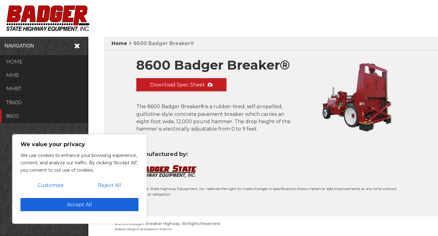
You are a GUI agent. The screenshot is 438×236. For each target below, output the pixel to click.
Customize (51, 185)
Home (14, 62)
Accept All (79, 204)
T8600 (14, 102)
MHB (12, 75)
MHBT (13, 89)
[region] (79, 179)
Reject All (109, 185)
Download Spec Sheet (181, 85)
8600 (12, 116)
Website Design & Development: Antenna (143, 229)
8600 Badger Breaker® (163, 43)
